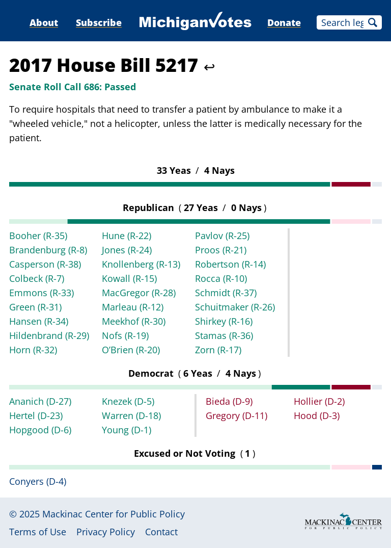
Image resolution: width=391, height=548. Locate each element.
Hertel (36, 415)
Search (373, 22)
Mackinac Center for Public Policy (113, 514)
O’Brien (131, 350)
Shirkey (224, 321)
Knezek (128, 401)
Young (126, 430)
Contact (161, 532)
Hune (126, 235)
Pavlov (222, 235)
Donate (284, 22)
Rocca (221, 278)
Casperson (45, 264)
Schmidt (226, 292)
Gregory (236, 415)
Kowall (129, 278)
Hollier (319, 401)
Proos (220, 250)
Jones (127, 250)
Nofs (125, 335)
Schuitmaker (235, 307)
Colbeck (36, 278)
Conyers (37, 481)
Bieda (229, 401)
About (44, 22)
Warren (131, 415)
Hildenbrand (49, 335)
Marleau (132, 307)
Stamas (224, 335)
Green (35, 307)
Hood (317, 415)
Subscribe (99, 22)
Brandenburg (48, 250)
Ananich (40, 401)
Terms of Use (37, 532)
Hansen (38, 321)
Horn (33, 350)
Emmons (41, 292)
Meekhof (133, 321)
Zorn (218, 350)
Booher (38, 235)
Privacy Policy (105, 532)
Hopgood (40, 430)
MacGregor (139, 292)
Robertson (230, 264)
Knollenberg (141, 264)
